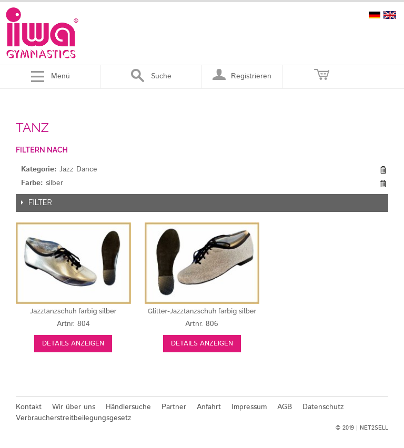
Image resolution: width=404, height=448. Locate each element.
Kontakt (29, 407)
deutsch (374, 15)
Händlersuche (128, 407)
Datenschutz (323, 407)
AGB (284, 407)
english (389, 15)
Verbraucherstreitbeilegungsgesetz (74, 418)
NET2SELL (374, 428)
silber (73, 311)
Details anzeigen (73, 344)
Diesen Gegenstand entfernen (383, 170)
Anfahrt (209, 407)
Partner (173, 407)
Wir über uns (73, 407)
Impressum (249, 407)
